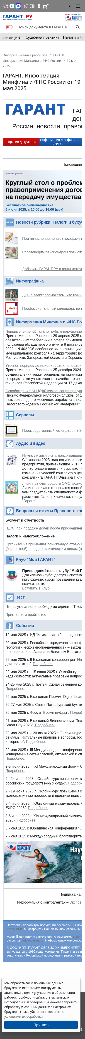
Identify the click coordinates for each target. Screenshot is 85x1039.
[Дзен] (12, 6)
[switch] (9, 27)
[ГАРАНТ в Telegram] (25, 6)
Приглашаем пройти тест (26, 615)
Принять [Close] (41, 1024)
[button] (69, 6)
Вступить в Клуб (36, 588)
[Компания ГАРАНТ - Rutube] (46, 6)
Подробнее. (43, 664)
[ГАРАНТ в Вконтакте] (5, 6)
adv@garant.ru (33, 940)
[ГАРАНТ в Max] (18, 6)
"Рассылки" (15, 929)
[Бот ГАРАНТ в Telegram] (32, 6)
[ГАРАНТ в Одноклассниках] (39, 6)
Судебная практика (42, 37)
